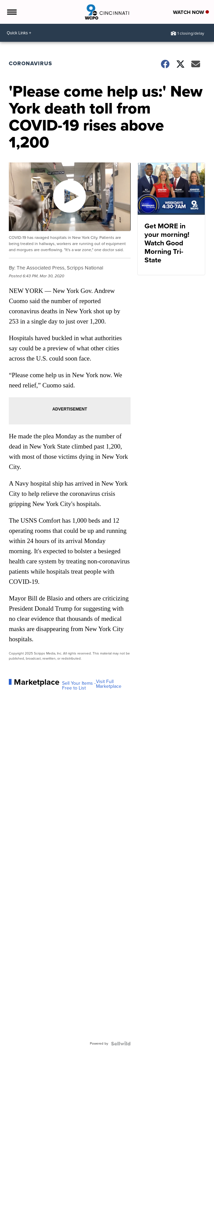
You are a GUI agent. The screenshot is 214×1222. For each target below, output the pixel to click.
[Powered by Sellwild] (121, 1043)
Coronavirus (30, 63)
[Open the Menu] (11, 12)
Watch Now (191, 12)
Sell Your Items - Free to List (79, 686)
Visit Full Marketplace (108, 684)
